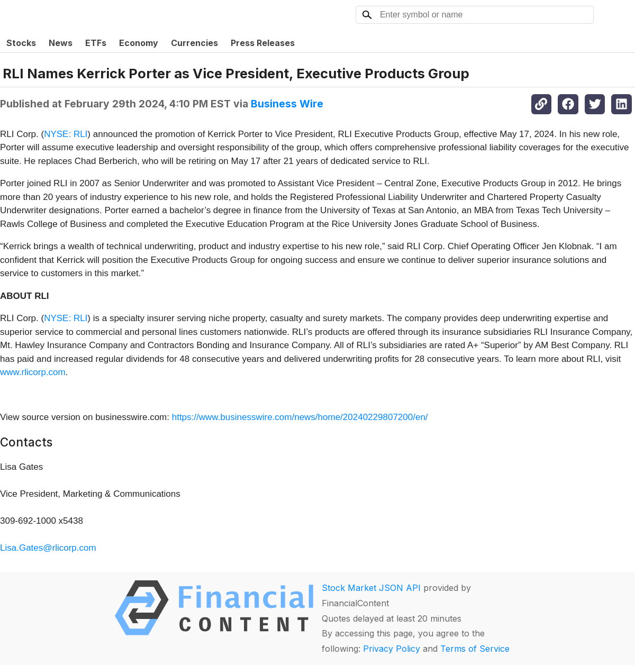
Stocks (21, 43)
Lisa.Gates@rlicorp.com (48, 548)
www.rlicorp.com (33, 372)
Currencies (194, 43)
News (60, 43)
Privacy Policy (391, 648)
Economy (138, 43)
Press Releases (263, 43)
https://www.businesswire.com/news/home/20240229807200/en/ (300, 417)
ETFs (95, 43)
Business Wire (287, 103)
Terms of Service (475, 648)
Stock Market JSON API (371, 587)
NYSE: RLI (65, 134)
